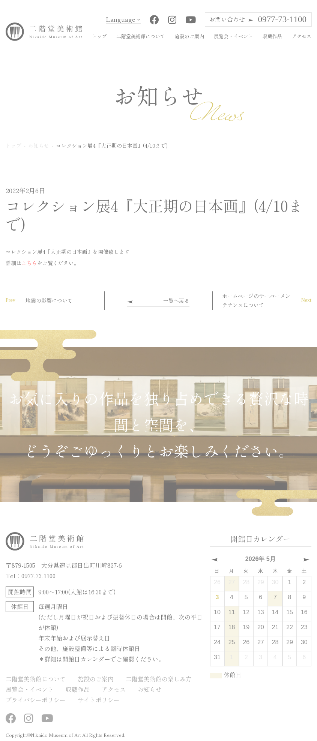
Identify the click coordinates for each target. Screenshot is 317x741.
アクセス (301, 36)
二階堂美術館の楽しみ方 (159, 678)
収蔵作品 (272, 36)
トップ (99, 36)
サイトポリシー (99, 699)
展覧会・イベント (233, 36)
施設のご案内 (189, 36)
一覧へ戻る (176, 300)
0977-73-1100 (257, 19)
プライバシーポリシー (36, 699)
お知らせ (150, 689)
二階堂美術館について (140, 36)
